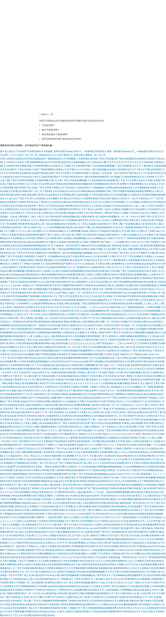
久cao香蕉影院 (48, 593)
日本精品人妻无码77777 (88, 372)
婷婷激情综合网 (29, 343)
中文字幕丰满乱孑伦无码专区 (101, 376)
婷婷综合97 (125, 546)
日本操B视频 (77, 162)
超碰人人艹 (92, 492)
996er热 (97, 477)
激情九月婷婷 (130, 213)
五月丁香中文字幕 (140, 169)
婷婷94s (99, 600)
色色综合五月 (63, 535)
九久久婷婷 (93, 412)
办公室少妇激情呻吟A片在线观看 (132, 579)
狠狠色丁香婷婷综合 (131, 379)
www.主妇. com (30, 579)
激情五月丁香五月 (112, 300)
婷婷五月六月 (49, 209)
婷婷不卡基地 (64, 397)
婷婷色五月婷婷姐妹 (65, 550)
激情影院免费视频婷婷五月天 (37, 245)
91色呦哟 (120, 339)
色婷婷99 (135, 365)
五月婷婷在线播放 (54, 568)
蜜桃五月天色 (97, 582)
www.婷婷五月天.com (98, 590)
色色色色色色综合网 (93, 271)
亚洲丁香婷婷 (56, 470)
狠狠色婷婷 (44, 321)
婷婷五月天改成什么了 (29, 535)
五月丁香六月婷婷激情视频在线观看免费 (96, 608)
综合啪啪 (113, 546)
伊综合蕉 (147, 412)
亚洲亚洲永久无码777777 (81, 318)
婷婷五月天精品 (131, 542)
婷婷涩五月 (20, 506)
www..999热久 (23, 285)
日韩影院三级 (139, 488)
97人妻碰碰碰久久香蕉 (100, 187)
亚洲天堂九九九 (80, 296)
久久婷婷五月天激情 (75, 314)
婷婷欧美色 (112, 503)
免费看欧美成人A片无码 (145, 249)
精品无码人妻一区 (40, 224)
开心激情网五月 (119, 285)
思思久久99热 (105, 296)
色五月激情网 (156, 368)
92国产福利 (20, 194)
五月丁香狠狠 (61, 579)
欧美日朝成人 (15, 423)
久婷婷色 (45, 499)
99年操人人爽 (101, 213)
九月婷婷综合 (61, 553)
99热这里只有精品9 (151, 365)
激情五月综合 (99, 198)
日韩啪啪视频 (40, 289)
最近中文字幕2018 (62, 176)
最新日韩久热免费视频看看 (142, 285)
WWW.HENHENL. (152, 550)
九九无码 (148, 184)
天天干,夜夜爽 (125, 227)
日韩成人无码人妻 (98, 542)
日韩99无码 (57, 437)
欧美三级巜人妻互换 (139, 528)
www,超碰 (96, 300)
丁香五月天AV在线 (25, 253)
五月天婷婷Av (84, 524)
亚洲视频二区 (17, 524)
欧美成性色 (45, 285)
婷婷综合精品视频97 (75, 470)
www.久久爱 (17, 553)
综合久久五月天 (73, 307)
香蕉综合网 (58, 466)
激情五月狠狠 (19, 397)
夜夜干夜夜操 (149, 397)
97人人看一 (29, 336)
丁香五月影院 (12, 401)
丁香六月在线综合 (129, 271)
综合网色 (22, 191)
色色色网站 (139, 158)
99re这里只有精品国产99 (25, 513)
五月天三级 (50, 524)
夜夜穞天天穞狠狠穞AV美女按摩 (78, 546)
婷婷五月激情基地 (141, 358)
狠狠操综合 (46, 481)
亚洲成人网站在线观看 (67, 303)
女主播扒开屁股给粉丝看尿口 (126, 278)
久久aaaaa (157, 256)
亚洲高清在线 (85, 437)
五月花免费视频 (18, 300)
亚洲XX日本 (75, 477)
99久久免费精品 (113, 220)
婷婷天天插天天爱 (50, 532)
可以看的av (6, 571)
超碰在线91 (120, 532)
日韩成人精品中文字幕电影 (94, 231)
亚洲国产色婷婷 (34, 260)
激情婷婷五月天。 (138, 521)
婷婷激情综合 (73, 586)
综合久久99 (55, 611)
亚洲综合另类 (24, 416)
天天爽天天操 (25, 289)
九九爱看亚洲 (121, 600)
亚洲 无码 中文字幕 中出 (101, 517)
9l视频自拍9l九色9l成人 (37, 611)
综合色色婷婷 (40, 557)
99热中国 (13, 318)
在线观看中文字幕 (44, 242)
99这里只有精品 (155, 220)
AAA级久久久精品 (90, 586)
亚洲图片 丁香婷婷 (54, 495)
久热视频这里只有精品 (117, 437)
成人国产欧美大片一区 (104, 575)
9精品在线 (52, 358)
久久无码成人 (154, 336)
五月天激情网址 (46, 448)
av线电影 (106, 205)
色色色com (31, 202)
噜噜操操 (158, 387)
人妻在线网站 (88, 321)
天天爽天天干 (114, 256)
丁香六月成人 (62, 448)
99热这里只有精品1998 (98, 234)
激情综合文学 (141, 430)
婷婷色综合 (61, 336)
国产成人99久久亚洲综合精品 (25, 532)
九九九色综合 (151, 448)
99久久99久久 (132, 242)
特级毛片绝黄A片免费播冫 (77, 387)
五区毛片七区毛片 (55, 307)
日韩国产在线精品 (65, 571)
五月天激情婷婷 (136, 459)
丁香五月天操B (7, 234)
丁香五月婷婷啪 (112, 430)
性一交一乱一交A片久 (128, 216)
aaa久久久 (90, 256)
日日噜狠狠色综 (21, 463)
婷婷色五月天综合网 (130, 397)
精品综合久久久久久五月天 (140, 539)
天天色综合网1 (102, 263)
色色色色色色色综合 (98, 564)
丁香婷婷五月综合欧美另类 (52, 202)
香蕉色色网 (79, 289)
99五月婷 (36, 416)
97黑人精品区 (7, 158)
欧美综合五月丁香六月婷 (139, 611)
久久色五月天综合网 (96, 281)
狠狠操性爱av (36, 568)
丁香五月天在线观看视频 (93, 347)
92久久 (117, 495)
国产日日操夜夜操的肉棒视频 (46, 332)
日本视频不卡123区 (37, 506)
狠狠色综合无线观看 (46, 253)
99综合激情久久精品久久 (151, 604)
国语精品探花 (133, 524)
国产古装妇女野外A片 (38, 372)
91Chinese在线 (119, 205)
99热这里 (53, 506)
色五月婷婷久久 (21, 184)
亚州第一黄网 (124, 376)
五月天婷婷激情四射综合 (18, 434)
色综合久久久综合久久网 (25, 426)
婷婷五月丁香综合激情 (24, 444)
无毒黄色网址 (17, 604)
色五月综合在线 (8, 416)
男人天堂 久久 (123, 180)
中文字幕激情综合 (66, 434)
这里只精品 (37, 495)
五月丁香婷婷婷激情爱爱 (132, 238)
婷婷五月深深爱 (16, 550)
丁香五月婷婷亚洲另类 (91, 303)
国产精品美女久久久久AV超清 (140, 173)
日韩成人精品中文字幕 (17, 510)
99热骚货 (30, 271)
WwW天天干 (93, 557)
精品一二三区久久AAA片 (94, 307)
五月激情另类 (37, 394)
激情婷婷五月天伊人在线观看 (25, 310)
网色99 (136, 281)
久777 (43, 412)
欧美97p (144, 271)
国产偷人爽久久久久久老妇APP (95, 463)
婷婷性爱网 (117, 561)
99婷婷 (68, 205)
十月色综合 (120, 444)
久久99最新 (74, 339)
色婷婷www (94, 481)
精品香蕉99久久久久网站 (95, 604)
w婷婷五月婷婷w (83, 285)
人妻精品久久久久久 (87, 434)
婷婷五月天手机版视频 (115, 194)
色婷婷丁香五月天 (113, 332)
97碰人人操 (81, 503)
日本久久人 (107, 444)
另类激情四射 (56, 419)
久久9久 (132, 568)
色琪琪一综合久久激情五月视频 (112, 209)
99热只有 (40, 368)
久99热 (65, 332)
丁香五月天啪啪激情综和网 (45, 600)
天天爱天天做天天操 (114, 354)
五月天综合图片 (8, 169)
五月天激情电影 (117, 408)
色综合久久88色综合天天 (149, 416)
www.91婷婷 (71, 495)
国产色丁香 (89, 488)
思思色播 (143, 586)
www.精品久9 (6, 600)
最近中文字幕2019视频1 (137, 463)
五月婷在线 (29, 459)
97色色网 (155, 325)
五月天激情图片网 (80, 165)
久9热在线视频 (69, 561)
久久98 (35, 285)
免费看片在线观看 (69, 278)
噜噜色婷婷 (81, 358)
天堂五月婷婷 (75, 488)
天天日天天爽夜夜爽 (74, 568)
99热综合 (17, 437)
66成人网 (54, 575)
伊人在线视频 (78, 281)
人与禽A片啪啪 (152, 307)
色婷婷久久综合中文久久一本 (104, 390)
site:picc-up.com (89, 528)
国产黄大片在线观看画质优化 (141, 339)
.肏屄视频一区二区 (42, 318)
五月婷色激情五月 (139, 267)
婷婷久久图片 (46, 513)
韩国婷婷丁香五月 (34, 550)
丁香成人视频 (29, 423)
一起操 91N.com (104, 419)
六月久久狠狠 (37, 220)
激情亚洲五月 (75, 597)
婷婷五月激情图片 (101, 506)
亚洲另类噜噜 (92, 336)
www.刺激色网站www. (78, 202)
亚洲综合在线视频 (44, 477)
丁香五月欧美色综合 (141, 350)
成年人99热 (90, 448)
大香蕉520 (24, 267)
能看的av (127, 281)
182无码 (136, 347)
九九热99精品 (86, 408)
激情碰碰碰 (99, 474)
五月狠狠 (146, 256)
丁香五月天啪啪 (17, 260)
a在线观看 (70, 300)
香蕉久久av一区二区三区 (25, 571)
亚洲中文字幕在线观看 (43, 376)
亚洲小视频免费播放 (16, 474)
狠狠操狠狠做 (114, 466)
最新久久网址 (98, 387)
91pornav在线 (81, 361)
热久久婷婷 (135, 550)
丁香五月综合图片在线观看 (19, 256)
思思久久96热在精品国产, (138, 441)
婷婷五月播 (77, 593)
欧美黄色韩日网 (123, 488)
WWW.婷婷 (105, 314)
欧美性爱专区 (76, 448)
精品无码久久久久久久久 (66, 513)
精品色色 (146, 263)
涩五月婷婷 (150, 213)
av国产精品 (107, 372)
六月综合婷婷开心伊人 (150, 300)
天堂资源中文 (123, 169)
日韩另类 (49, 281)
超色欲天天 (26, 401)
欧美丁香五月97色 (66, 524)
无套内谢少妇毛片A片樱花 (36, 437)
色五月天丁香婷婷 (141, 165)
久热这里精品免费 (147, 564)
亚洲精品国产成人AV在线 (122, 292)
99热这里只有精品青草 (72, 256)
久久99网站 (137, 561)
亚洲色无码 (114, 307)
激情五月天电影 (51, 278)
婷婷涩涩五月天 (109, 481)
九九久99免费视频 (131, 466)
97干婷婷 (102, 521)
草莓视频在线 (105, 568)
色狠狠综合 (54, 561)
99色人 (157, 481)
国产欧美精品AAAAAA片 (65, 539)
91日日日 (110, 535)
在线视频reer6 (57, 224)
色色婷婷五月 (63, 354)
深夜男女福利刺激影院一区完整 (83, 441)
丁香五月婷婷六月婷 (27, 169)
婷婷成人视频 (49, 397)
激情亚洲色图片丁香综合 (87, 611)
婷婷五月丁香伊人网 (111, 224)
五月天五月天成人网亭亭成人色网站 (33, 347)
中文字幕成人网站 (94, 332)
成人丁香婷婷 (59, 590)
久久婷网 (90, 553)
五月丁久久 (35, 365)
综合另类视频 (52, 220)
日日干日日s (130, 564)
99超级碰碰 (75, 253)
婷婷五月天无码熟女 (19, 220)
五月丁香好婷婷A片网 (77, 390)
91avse (47, 194)
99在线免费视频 (78, 180)
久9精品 (34, 492)
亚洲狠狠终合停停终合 (68, 209)
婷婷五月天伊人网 (154, 590)
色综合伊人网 (80, 176)
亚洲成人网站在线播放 (29, 405)
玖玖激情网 (67, 455)
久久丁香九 (81, 224)
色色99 (26, 205)
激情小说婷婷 (64, 238)
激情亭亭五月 (84, 220)
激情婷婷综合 (157, 463)
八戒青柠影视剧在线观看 (62, 372)
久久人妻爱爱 (70, 437)
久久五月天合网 (119, 459)
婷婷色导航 (100, 503)
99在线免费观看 (67, 358)
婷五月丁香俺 (101, 408)
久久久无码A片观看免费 (48, 455)
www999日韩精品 (56, 586)
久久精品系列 (81, 187)
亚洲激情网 (91, 568)
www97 (101, 484)
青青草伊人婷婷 (84, 274)
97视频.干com (103, 249)
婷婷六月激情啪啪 (130, 260)
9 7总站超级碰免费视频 (102, 165)
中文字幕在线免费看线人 (74, 542)
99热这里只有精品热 (48, 604)
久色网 (120, 336)
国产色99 (119, 597)
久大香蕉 (81, 412)
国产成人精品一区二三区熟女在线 (112, 365)
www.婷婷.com (135, 289)
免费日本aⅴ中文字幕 (141, 180)
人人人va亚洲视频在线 (53, 227)
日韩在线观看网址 (81, 416)
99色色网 (97, 354)
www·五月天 (99, 253)
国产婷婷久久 (116, 213)
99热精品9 (55, 401)
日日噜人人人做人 (147, 437)
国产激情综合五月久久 (72, 263)
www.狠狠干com (71, 452)
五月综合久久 (78, 535)
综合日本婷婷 (153, 575)
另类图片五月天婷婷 (46, 238)
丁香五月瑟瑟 (156, 267)
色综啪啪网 (18, 271)
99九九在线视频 (76, 336)
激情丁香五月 (7, 249)
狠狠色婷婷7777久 (19, 394)
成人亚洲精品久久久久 (118, 387)
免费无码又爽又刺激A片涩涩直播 (146, 600)
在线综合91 (21, 158)
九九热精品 (39, 198)
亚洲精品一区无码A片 (117, 470)
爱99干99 (121, 611)
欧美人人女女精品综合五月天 (150, 495)
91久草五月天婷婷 (23, 539)
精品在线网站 (150, 394)
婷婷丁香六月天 (148, 216)
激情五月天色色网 (114, 202)
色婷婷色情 (61, 343)
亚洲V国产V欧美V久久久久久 (121, 368)
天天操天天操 (79, 557)
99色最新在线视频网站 (80, 350)
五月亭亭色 (28, 238)
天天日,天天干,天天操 (85, 455)
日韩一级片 (63, 180)
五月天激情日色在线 (117, 528)
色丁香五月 (121, 535)
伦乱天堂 (104, 412)
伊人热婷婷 (86, 532)
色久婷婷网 (118, 463)
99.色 (34, 575)
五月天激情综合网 (96, 470)
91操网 (102, 528)
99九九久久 (147, 503)
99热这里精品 (140, 452)
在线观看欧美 (65, 260)
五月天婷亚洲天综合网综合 (17, 173)
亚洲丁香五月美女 (94, 423)
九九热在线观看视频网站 (92, 310)
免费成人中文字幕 (65, 169)
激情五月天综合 (36, 307)
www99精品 (98, 416)
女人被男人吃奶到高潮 (103, 524)
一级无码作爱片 (72, 245)
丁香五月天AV (25, 198)
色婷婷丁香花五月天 (103, 532)
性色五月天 (142, 368)
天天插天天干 (157, 582)
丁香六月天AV (44, 463)
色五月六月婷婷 (146, 176)
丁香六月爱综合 (123, 358)
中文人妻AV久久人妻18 (93, 329)
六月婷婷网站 (22, 303)
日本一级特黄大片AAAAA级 (113, 289)
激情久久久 (42, 231)
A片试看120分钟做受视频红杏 (129, 372)
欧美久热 (45, 564)
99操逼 (62, 213)
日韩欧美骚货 (87, 216)
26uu (141, 213)
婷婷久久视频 (116, 564)
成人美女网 (92, 314)
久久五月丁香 (140, 405)
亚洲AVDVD (58, 300)
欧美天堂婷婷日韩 (28, 321)
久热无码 (60, 376)
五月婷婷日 (65, 416)
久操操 (156, 441)
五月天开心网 (61, 477)
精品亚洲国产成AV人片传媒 (64, 517)
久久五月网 (33, 379)
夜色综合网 (24, 332)
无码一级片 (125, 347)
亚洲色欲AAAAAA (15, 387)
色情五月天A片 (11, 517)
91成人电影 (6, 593)
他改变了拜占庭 (23, 600)
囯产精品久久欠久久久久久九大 (114, 434)
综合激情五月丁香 (86, 419)
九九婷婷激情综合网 (18, 365)
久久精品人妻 (45, 484)
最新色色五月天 (71, 310)
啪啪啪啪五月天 (109, 227)
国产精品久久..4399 (87, 550)
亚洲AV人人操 (118, 234)
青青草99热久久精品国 (73, 492)
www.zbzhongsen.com (26, 176)
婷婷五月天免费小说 (10, 390)
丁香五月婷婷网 (123, 165)
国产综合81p (112, 310)
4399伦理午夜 (64, 593)
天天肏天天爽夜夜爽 (14, 611)
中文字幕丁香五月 (22, 575)
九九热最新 (74, 329)
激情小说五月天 (107, 579)
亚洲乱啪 (8, 194)
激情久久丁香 (91, 579)
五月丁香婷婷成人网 (95, 162)
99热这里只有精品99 (55, 184)
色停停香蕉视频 (77, 553)
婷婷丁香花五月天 (39, 267)
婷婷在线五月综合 (43, 539)
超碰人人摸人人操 (45, 336)
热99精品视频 (56, 231)
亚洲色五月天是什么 (46, 292)
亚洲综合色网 (88, 249)
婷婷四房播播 (108, 611)
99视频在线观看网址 (135, 336)
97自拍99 (34, 263)
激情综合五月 (51, 213)
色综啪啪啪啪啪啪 (95, 571)
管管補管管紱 (46, 579)
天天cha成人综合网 (138, 535)
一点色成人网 (15, 216)
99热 (8, 242)
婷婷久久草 (14, 343)
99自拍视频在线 (36, 158)
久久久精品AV (11, 455)
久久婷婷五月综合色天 (143, 376)
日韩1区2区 (33, 474)
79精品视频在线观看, (31, 452)
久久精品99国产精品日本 (64, 499)
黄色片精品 (112, 347)
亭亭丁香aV (159, 412)
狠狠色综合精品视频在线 (144, 296)
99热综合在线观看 (65, 274)
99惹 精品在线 (114, 245)
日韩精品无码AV (134, 394)
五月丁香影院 (104, 448)
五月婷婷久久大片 (52, 542)
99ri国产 (91, 325)
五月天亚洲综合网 (137, 321)
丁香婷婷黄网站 (47, 169)
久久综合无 (53, 361)
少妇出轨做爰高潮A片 (49, 423)
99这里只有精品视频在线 (66, 216)
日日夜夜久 (97, 510)
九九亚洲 (83, 517)
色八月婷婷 (109, 510)
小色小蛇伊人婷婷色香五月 (13, 307)
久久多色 (105, 561)
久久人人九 (9, 285)
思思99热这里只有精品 (51, 379)
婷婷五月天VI (151, 390)
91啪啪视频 (85, 575)
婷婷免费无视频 (36, 408)
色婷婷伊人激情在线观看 (42, 274)
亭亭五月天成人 (35, 213)
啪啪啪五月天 (83, 300)
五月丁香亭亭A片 (73, 521)
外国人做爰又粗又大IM (133, 220)
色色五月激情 (77, 332)
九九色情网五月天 (9, 586)
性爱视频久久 (90, 521)
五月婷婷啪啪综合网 (100, 539)
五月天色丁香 (83, 510)
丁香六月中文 (64, 296)
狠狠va (84, 245)
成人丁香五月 (26, 419)
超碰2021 (37, 278)
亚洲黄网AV (117, 263)
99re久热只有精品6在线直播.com (88, 397)
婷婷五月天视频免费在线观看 (138, 332)
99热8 (33, 463)
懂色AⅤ (111, 455)
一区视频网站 (53, 256)
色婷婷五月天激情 (49, 510)
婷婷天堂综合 (60, 318)
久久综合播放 (94, 180)
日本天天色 (102, 546)
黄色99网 (102, 256)
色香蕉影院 (72, 242)
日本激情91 (18, 339)
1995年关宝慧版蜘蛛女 (39, 300)
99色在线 (43, 492)
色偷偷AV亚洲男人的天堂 (80, 213)
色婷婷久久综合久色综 (119, 426)
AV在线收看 (6, 470)
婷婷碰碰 (4, 495)
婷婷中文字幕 (69, 474)
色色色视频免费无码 (151, 524)
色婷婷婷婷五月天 (34, 524)
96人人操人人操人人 (139, 205)
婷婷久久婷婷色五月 (51, 310)
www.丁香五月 (121, 477)
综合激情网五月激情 (73, 444)
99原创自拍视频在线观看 (140, 513)
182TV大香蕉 (34, 397)
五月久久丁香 (122, 267)
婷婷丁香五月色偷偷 (103, 158)
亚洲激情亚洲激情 (61, 564)
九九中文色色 (82, 169)
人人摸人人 (85, 278)
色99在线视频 (56, 521)
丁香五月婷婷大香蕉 (48, 187)
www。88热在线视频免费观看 (114, 492)
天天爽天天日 (84, 401)
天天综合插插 (96, 194)
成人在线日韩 (143, 593)
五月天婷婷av (141, 343)
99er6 (75, 463)
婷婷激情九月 (50, 260)
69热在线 (111, 484)
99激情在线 (134, 318)
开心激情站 (59, 242)
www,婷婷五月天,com (117, 329)
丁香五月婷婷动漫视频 (78, 582)
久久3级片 (17, 314)
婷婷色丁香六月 (106, 267)
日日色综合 (114, 379)
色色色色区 (16, 245)
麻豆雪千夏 (49, 249)
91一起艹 (102, 426)
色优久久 (62, 597)
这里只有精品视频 (44, 350)
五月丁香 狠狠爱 (8, 224)
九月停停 (119, 441)
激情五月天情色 (67, 510)
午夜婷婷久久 (19, 379)
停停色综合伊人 (104, 513)
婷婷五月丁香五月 (143, 510)
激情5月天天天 (30, 441)
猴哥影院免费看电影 (154, 245)
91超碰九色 (94, 224)
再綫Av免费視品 (71, 321)
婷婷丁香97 (37, 205)
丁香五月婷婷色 (12, 597)
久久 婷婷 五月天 (50, 503)
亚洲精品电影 (73, 184)
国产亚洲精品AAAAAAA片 (145, 546)
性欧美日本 (71, 227)
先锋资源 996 (97, 405)
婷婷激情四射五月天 (119, 361)
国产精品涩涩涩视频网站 (129, 484)
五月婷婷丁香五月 (110, 586)
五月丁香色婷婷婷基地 (153, 557)
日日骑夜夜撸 (41, 180)
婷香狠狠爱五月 (124, 510)
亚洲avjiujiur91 (85, 495)
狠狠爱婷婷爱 (120, 568)
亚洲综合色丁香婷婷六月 (30, 488)
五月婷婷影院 (127, 310)
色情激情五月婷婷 (52, 452)
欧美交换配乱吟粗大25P (58, 368)
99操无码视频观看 (69, 575)
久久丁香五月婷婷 (19, 568)
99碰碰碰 (86, 253)
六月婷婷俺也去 (84, 158)
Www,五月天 (152, 434)
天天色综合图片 (33, 387)
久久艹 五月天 (155, 198)
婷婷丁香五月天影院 (59, 173)
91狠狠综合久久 (47, 571)
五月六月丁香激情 (75, 267)
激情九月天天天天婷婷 (97, 292)
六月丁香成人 (88, 209)
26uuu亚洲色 (153, 321)
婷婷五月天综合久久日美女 (86, 205)
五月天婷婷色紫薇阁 (50, 474)
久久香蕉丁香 (138, 434)
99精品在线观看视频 (81, 354)
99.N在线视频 (58, 528)
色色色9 (111, 169)
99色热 (133, 437)
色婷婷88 (147, 379)
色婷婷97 (108, 600)
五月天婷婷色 (15, 238)
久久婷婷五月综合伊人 (25, 448)
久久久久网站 (15, 542)
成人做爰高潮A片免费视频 (81, 365)
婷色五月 (160, 173)
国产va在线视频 (80, 194)
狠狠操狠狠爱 (130, 604)
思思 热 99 (124, 608)
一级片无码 (118, 173)
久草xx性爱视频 (21, 492)
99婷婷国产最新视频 (28, 296)
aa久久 (90, 238)
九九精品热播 (119, 513)
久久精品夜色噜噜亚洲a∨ (42, 303)
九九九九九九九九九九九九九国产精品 (88, 343)
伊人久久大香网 (93, 444)
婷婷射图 (8, 187)
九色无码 (95, 227)
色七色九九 (98, 220)
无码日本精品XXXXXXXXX (66, 191)
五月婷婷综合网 (41, 401)
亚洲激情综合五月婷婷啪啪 (17, 278)
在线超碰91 (66, 289)
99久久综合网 (112, 271)
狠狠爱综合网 (27, 517)
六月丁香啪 (146, 387)
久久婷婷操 (70, 412)
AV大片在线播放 (68, 220)
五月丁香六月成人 (33, 314)
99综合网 (17, 336)
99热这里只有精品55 (83, 260)
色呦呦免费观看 (82, 405)
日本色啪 (80, 571)
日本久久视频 (48, 535)
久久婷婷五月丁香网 (18, 263)
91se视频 (135, 387)
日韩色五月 (107, 477)
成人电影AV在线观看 (105, 216)
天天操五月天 (122, 550)
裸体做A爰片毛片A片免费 (126, 553)
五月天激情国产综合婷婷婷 (52, 441)
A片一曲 (14, 546)
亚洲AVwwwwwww (32, 542)
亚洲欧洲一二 (42, 517)
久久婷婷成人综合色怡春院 (150, 568)
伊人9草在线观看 (82, 506)
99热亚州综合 (65, 405)
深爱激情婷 (56, 321)
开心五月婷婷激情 (127, 481)
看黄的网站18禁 (47, 343)
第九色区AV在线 (116, 274)
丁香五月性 (150, 426)
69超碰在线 (48, 365)
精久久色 (144, 542)
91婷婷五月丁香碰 (60, 165)
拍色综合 (89, 263)
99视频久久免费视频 (120, 590)
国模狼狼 (86, 477)
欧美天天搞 (14, 452)
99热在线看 (16, 368)
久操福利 (58, 245)
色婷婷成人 (74, 426)
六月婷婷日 (42, 521)
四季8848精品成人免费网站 (110, 394)
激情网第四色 (73, 249)
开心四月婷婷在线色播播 (142, 477)
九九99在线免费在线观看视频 (32, 361)
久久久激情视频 (72, 231)
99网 (90, 503)
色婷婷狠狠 (86, 452)
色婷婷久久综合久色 (132, 245)
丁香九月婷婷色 (85, 474)
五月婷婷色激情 (128, 176)
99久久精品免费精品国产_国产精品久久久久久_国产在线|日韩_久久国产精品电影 (51, 430)
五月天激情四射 (103, 318)
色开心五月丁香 (14, 441)
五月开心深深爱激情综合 (101, 358)
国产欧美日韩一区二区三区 (66, 347)
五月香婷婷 (141, 198)
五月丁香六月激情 (62, 463)
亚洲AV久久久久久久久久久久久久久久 (81, 383)
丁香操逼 (60, 249)
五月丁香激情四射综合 (132, 307)
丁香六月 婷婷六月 (31, 227)
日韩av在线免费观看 (20, 495)
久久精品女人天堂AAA (100, 173)
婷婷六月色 (137, 426)
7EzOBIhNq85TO (121, 296)
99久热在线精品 (133, 597)
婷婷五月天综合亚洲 (50, 383)
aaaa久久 (36, 503)
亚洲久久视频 (68, 608)
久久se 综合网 (23, 615)
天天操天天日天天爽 (31, 597)
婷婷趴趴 (127, 571)
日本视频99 (54, 289)
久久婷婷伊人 (133, 408)
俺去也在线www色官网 (17, 274)
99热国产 (13, 267)
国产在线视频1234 (98, 361)
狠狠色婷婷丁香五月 (129, 503)
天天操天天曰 (112, 582)
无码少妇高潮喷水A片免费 (141, 532)
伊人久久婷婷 (41, 561)
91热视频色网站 (27, 586)
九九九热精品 (15, 579)
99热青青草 (23, 224)
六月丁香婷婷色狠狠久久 (128, 517)
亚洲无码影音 (18, 242)
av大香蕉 (8, 448)
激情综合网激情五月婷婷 (12, 202)
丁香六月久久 (20, 408)
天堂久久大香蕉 (106, 339)
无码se (30, 242)
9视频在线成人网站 (76, 376)
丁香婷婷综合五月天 (131, 557)
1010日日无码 (117, 412)
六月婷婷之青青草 (121, 448)
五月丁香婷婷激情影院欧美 (46, 608)
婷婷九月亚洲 (10, 191)
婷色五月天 (87, 600)
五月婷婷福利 (149, 484)
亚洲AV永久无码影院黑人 (83, 484)
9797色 (48, 408)
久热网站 (34, 510)
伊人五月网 (55, 492)
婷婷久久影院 (26, 546)
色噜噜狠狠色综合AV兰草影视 (45, 162)
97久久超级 (91, 267)
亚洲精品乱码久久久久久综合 (126, 314)
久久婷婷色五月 (136, 194)
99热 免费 (149, 423)
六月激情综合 (43, 528)
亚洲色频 (150, 329)
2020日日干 (66, 361)
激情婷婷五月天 (97, 368)
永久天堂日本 (115, 281)
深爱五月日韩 (73, 528)
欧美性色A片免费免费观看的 (38, 553)
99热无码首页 (13, 481)
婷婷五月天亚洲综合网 (138, 455)
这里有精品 (60, 365)
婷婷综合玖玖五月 (150, 408)
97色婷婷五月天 (118, 231)
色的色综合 (41, 459)
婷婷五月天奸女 (26, 477)
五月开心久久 (97, 202)
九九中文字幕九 (113, 571)
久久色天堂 (47, 216)
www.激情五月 (87, 513)
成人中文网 (54, 459)
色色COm (43, 575)
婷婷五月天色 (10, 289)
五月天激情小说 (150, 234)
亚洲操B (8, 463)
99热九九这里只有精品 (28, 564)
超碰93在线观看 (106, 550)
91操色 (152, 430)
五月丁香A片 (113, 397)
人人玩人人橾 (125, 452)
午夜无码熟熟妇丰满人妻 (22, 292)
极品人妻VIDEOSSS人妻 (148, 224)
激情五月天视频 (137, 329)
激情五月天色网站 (62, 194)
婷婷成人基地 (41, 419)
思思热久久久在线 (98, 379)
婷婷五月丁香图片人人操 (49, 444)
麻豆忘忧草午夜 (138, 361)
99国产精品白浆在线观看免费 (23, 383)
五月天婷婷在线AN (53, 205)
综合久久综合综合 (106, 325)
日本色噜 (68, 379)
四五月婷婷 (156, 205)
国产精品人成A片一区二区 (71, 292)
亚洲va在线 (138, 590)
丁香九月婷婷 (25, 318)
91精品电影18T (62, 281)
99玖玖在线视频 (97, 245)
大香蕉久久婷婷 (91, 597)
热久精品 (47, 590)
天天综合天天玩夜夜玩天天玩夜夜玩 (111, 350)
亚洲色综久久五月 (141, 401)
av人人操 (39, 546)
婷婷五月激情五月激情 (19, 590)
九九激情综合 (7, 176)
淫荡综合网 (5, 271)
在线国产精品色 (40, 173)
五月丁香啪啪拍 (145, 481)
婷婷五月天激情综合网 (56, 339)
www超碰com (133, 234)
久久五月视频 (131, 202)
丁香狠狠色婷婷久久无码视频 (60, 158)
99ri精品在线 (22, 234)
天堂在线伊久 (28, 528)
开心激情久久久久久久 (59, 557)
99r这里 (4, 260)
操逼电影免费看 (143, 191)
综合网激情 (29, 368)
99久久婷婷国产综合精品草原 (15, 466)
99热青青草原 (67, 503)
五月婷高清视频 (132, 263)
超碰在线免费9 (57, 267)
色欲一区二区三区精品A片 (119, 405)
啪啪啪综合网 (123, 575)
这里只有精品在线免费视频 (68, 271)
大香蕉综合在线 (133, 412)
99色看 (45, 470)
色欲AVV (152, 361)
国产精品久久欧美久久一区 (121, 198)
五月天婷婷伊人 (105, 553)
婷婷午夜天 (11, 296)
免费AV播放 (123, 383)
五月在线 (4, 604)
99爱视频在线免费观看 (96, 593)
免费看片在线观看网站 (131, 184)
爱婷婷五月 (69, 419)
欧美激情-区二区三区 (115, 416)
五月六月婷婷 (52, 394)
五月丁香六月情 (117, 593)
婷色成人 (154, 542)
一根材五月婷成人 (70, 459)
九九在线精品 (69, 401)
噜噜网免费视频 (11, 503)
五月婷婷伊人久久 (74, 466)
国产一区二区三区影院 (40, 191)
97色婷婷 (70, 224)
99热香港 (49, 550)
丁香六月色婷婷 (55, 412)
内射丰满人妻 (81, 379)
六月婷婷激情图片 (41, 165)
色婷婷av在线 (39, 615)
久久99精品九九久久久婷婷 (19, 350)
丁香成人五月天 (141, 582)
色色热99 (154, 535)
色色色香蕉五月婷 (105, 488)
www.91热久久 (119, 318)
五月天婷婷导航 (130, 300)
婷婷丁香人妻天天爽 (121, 249)
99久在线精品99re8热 (39, 329)
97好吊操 (17, 205)
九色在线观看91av (101, 278)
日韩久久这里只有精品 (28, 499)
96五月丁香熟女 (133, 354)
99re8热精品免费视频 (95, 466)
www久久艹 (9, 615)
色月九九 (95, 561)
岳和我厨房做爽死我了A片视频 (103, 176)
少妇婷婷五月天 (147, 202)
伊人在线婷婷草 (50, 416)
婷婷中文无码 (32, 412)
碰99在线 (135, 492)
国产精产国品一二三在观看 (110, 242)
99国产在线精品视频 (45, 354)
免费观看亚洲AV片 (70, 532)
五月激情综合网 (79, 173)
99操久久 (130, 593)
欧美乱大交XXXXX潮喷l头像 (27, 209)
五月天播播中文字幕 (56, 198)
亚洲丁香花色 (88, 394)
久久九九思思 (146, 608)
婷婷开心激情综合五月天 (73, 325)
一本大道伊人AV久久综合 (13, 372)
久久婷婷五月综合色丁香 (16, 162)
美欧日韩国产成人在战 (25, 187)
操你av (50, 615)
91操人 (52, 180)
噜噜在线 (112, 452)
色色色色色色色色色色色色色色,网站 (96, 499)
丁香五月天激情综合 (18, 281)
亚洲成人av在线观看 (132, 423)
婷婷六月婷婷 (100, 452)
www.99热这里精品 (150, 553)
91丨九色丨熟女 (27, 455)
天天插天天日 (36, 184)
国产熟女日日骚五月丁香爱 (140, 231)
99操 (152, 571)
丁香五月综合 (52, 234)
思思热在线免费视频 (135, 274)
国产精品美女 (115, 542)
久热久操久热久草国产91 (72, 234)
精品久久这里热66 (26, 521)
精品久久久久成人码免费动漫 (95, 459)
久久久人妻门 (45, 390)
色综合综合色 (17, 412)
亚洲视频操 (99, 437)
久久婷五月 (137, 448)
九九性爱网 (85, 198)
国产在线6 (119, 419)
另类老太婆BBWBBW (70, 604)
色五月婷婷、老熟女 (41, 466)
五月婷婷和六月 (30, 390)
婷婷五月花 (127, 430)
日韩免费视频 (79, 238)
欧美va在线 (147, 281)
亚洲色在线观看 (134, 303)
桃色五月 (120, 524)
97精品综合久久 (48, 296)
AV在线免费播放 (112, 423)
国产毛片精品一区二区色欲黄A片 (132, 325)
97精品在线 (83, 561)
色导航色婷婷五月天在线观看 (126, 506)
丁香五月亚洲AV (150, 506)
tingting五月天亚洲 (62, 481)
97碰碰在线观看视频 (70, 394)
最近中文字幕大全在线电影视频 (141, 419)
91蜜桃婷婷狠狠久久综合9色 (53, 426)
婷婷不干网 (84, 227)
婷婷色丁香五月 (62, 484)
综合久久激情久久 (45, 271)
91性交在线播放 (25, 354)
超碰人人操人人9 (31, 216)
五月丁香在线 (66, 187)
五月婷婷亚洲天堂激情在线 (17, 165)
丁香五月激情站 (108, 336)
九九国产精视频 (8, 561)
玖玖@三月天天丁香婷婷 (107, 260)
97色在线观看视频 (30, 481)
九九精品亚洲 (45, 176)
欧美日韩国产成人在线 (56, 488)
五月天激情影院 (140, 187)
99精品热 (25, 503)
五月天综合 (73, 198)
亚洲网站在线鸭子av (55, 582)
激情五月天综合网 (129, 586)
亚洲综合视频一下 (146, 444)
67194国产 (39, 256)
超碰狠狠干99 (103, 191)
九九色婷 (98, 430)
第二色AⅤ (63, 253)
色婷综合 (65, 162)
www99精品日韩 (102, 285)
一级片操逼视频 (98, 169)
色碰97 (146, 314)
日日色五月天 (39, 434)
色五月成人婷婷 (79, 564)
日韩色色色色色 (152, 561)
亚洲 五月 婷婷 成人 (151, 318)
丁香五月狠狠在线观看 (122, 191)
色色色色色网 (107, 441)
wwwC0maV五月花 (118, 521)
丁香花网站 (129, 224)
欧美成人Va (157, 492)
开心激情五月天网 (95, 535)
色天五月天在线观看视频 (147, 310)
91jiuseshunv (115, 604)
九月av (92, 296)
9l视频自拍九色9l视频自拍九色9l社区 (100, 184)
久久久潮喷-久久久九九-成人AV (19, 231)
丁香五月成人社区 (34, 339)
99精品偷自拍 (88, 191)
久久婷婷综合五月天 (52, 387)
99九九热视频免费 (77, 590)
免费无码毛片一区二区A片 (26, 593)
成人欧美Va (128, 495)
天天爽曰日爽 (100, 274)
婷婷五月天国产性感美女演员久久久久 (111, 401)
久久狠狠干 (59, 390)
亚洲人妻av (92, 289)
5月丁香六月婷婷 (148, 242)
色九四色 (131, 444)
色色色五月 (147, 517)
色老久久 (127, 253)
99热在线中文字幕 (13, 459)
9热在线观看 (108, 180)
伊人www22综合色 (9, 608)
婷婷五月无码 (60, 350)
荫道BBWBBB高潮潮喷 (131, 390)
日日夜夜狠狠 (158, 165)
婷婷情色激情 (37, 234)
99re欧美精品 (80, 481)
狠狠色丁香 (25, 608)
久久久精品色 (10, 488)
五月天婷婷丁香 (114, 253)
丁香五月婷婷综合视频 (21, 180)
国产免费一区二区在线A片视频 (111, 321)
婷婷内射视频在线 (122, 187)
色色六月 (101, 455)
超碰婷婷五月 (138, 575)
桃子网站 (145, 492)
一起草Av (84, 539)
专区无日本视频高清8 (63, 285)
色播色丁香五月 (59, 329)
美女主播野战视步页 (53, 314)
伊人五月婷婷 (106, 597)
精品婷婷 (51, 434)
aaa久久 (159, 231)
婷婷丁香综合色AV (103, 495)
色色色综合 (146, 260)
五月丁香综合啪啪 (132, 256)
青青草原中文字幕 (145, 292)
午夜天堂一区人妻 (22, 376)
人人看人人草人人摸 (153, 303)
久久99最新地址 (53, 546)
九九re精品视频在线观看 (128, 499)
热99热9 (12, 405)
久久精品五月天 (137, 470)
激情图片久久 (36, 281)
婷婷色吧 (55, 263)
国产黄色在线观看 (124, 158)
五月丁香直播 (65, 506)
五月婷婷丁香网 (87, 242)
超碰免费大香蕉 (35, 194)
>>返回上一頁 (46, 114)
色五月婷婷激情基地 (114, 303)
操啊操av (99, 238)
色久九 (127, 561)
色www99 (121, 455)
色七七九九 (126, 582)
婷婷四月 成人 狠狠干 (141, 383)
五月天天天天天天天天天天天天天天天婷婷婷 (129, 162)
